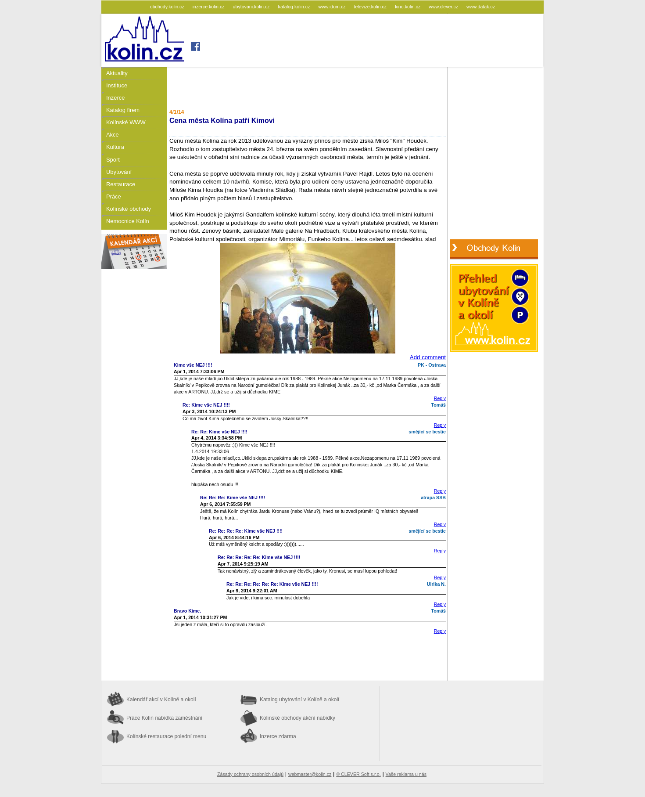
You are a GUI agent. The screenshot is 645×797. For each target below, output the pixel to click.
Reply (440, 398)
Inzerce (115, 97)
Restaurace (120, 184)
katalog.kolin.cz (295, 6)
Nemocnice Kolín (127, 221)
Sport (113, 159)
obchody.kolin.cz (168, 6)
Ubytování (119, 172)
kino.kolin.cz (408, 6)
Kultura (115, 147)
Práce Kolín (164, 718)
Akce (112, 134)
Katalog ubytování (299, 699)
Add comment (428, 357)
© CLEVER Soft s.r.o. (358, 774)
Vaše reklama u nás (406, 774)
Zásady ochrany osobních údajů (250, 774)
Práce (113, 196)
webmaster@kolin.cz (309, 774)
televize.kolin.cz (371, 6)
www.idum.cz (332, 6)
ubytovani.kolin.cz (252, 6)
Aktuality (117, 73)
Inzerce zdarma (278, 736)
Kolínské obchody (128, 209)
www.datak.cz (480, 6)
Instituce (116, 85)
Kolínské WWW (126, 122)
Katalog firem (123, 110)
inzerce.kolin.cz (209, 6)
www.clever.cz (444, 6)
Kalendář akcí (161, 699)
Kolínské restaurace (166, 736)
